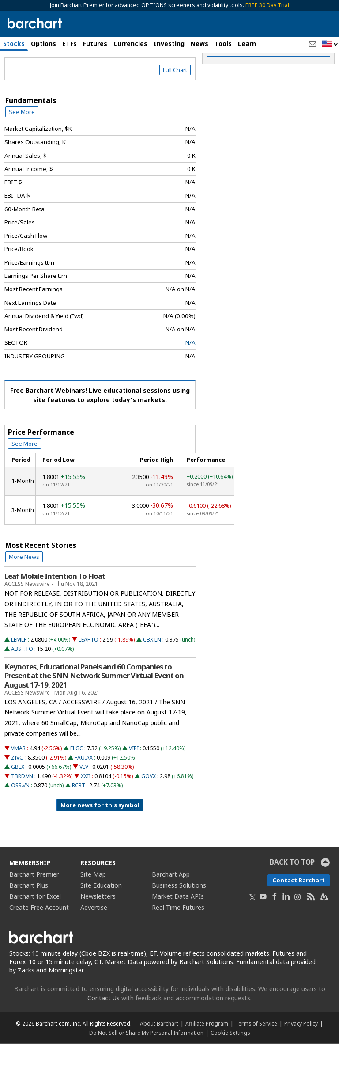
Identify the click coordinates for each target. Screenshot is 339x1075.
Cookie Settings (230, 1063)
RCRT (78, 817)
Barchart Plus (28, 917)
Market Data (123, 993)
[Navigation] (81, 76)
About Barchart (159, 1054)
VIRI (134, 779)
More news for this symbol (99, 837)
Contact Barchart (298, 912)
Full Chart (175, 102)
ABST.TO (22, 680)
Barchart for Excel (35, 928)
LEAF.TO (88, 671)
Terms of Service (256, 1054)
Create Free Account (39, 939)
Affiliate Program (206, 1054)
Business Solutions (179, 917)
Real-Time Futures (178, 939)
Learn (247, 43)
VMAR (18, 779)
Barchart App (171, 906)
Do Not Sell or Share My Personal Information (146, 1063)
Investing (169, 43)
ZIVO (17, 789)
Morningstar (66, 1001)
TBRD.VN (22, 808)
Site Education (101, 917)
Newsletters (98, 928)
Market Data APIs (178, 928)
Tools (223, 43)
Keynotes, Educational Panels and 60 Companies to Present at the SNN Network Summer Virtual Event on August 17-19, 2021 (94, 707)
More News (24, 589)
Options (43, 43)
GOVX (148, 808)
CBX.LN (152, 671)
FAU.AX (84, 789)
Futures (95, 43)
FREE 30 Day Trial (267, 5)
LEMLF (18, 671)
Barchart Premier (34, 906)
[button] (330, 44)
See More (22, 144)
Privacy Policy (301, 1054)
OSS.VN (20, 817)
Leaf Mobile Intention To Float (54, 608)
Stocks (14, 43)
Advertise (93, 939)
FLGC (76, 779)
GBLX (17, 798)
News (199, 43)
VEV (83, 798)
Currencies (130, 43)
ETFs (69, 43)
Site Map (93, 906)
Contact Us (103, 1029)
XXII (85, 808)
